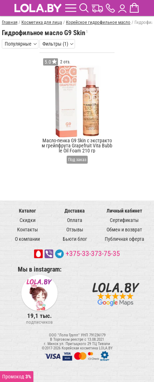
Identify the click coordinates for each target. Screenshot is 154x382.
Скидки (28, 220)
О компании (27, 239)
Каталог (27, 211)
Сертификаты (124, 220)
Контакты (27, 229)
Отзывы (74, 229)
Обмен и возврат (124, 229)
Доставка (74, 211)
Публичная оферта (124, 239)
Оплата (74, 220)
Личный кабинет (124, 211)
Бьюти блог (75, 239)
